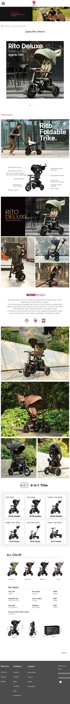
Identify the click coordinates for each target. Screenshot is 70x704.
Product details (6, 115)
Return (64, 653)
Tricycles (7, 26)
